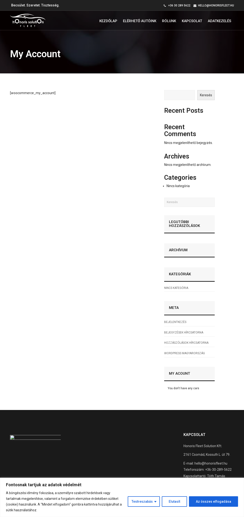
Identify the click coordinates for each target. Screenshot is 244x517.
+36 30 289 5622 (179, 5)
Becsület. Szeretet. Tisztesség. (35, 5)
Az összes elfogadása (213, 501)
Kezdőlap (108, 21)
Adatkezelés (219, 21)
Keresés (206, 95)
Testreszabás (142, 501)
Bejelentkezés (175, 322)
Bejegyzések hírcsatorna (183, 332)
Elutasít (174, 501)
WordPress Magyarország (184, 353)
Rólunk (169, 21)
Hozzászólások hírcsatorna (186, 342)
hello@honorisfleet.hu (216, 5)
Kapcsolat (192, 21)
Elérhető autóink (139, 21)
